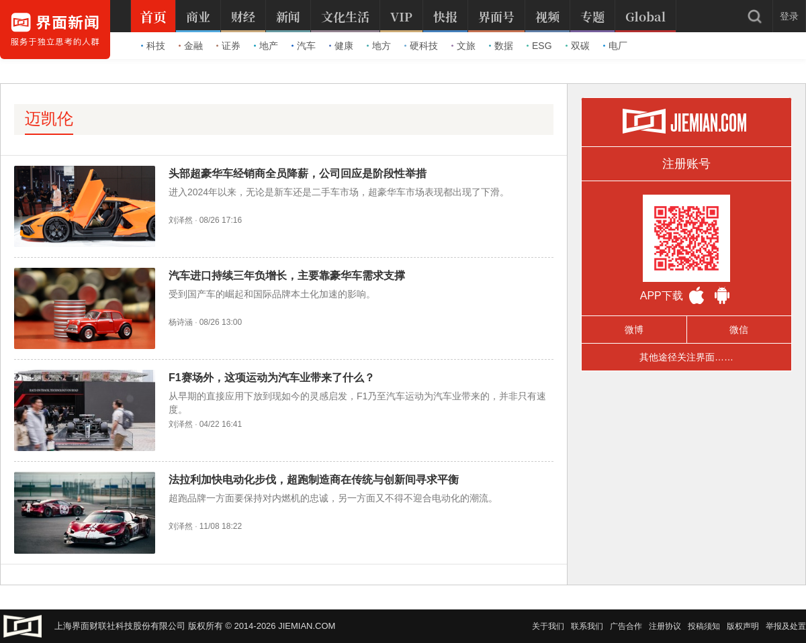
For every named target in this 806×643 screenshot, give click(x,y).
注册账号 (686, 163)
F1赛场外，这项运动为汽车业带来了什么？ (272, 377)
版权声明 (743, 626)
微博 (634, 329)
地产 (266, 45)
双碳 (578, 45)
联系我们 (587, 626)
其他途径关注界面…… (686, 357)
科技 (153, 45)
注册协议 (665, 626)
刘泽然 (181, 220)
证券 (228, 45)
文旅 (463, 45)
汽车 (304, 45)
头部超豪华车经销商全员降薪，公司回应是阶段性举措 (298, 173)
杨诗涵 (181, 322)
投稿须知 (704, 626)
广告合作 (626, 626)
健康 (341, 45)
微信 (738, 329)
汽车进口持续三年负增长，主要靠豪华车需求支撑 (287, 275)
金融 (191, 45)
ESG (539, 45)
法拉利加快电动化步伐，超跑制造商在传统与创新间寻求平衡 (314, 479)
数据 (501, 45)
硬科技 (421, 45)
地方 (379, 45)
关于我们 (548, 626)
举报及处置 (786, 626)
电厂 (615, 45)
